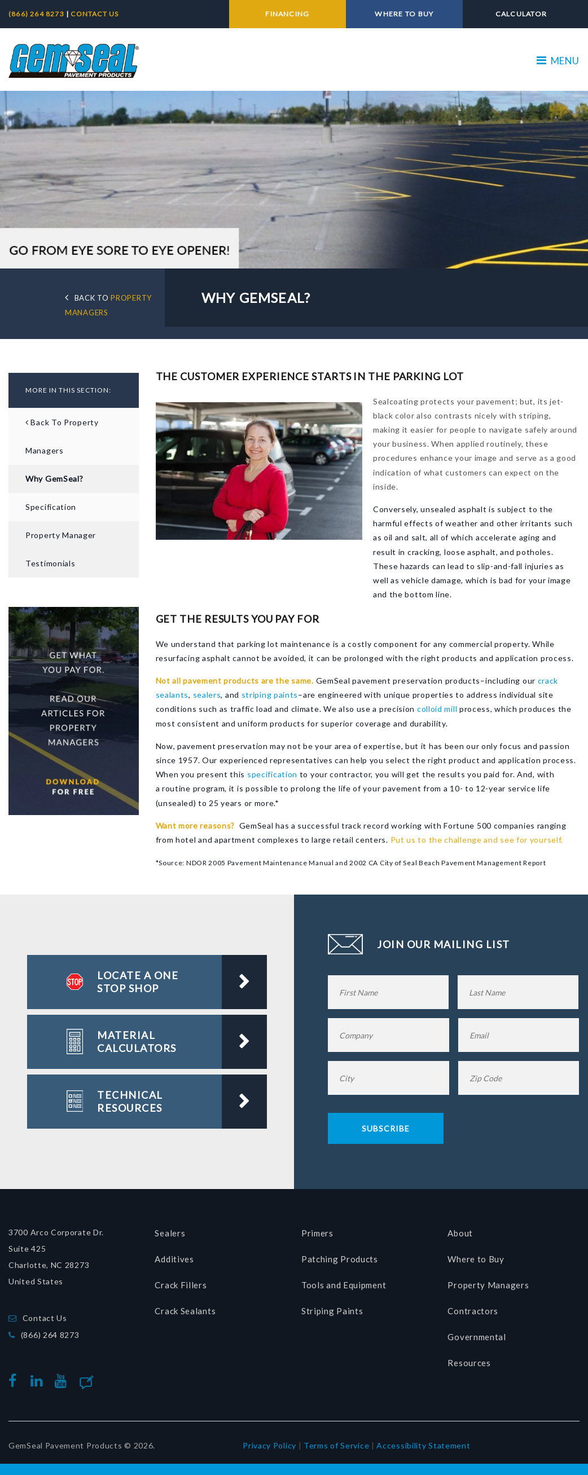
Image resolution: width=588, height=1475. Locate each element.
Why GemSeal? (54, 476)
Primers (317, 1230)
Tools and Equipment (343, 1282)
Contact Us (45, 1315)
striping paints (270, 692)
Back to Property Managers (62, 433)
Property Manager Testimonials (60, 546)
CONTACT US (95, 14)
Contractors (472, 1308)
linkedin (38, 1378)
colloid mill (436, 706)
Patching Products (339, 1256)
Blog (104, 1377)
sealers (207, 692)
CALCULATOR (521, 14)
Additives (174, 1256)
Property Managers (488, 1282)
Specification (50, 504)
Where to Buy (475, 1256)
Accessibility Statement (423, 1442)
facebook (15, 1378)
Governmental (476, 1334)
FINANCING (287, 14)
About (460, 1230)
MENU (558, 58)
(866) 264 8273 (37, 14)
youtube (63, 1378)
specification (272, 771)
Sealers (170, 1230)
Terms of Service (336, 1442)
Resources (468, 1360)
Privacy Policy (269, 1442)
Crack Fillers (181, 1282)
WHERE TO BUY (404, 14)
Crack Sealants (185, 1308)
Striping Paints (332, 1308)
